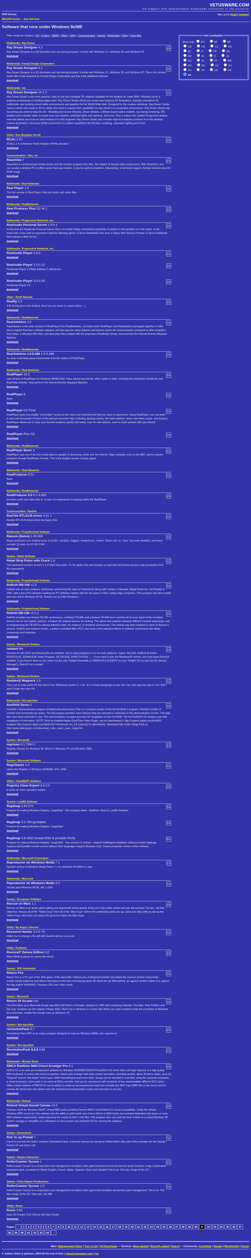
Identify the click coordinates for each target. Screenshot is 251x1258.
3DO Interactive (26, 968)
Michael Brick (30, 1061)
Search (175, 1246)
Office (64, 35)
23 (151, 1226)
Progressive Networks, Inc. (38, 220)
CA (189, 46)
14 (94, 1226)
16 (107, 1226)
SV (230, 65)
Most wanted (140, 1246)
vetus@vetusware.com (79, 1253)
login (234, 14)
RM (229, 60)
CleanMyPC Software (28, 781)
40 (22, 1232)
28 (183, 1226)
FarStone (21, 947)
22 (145, 1226)
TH (189, 70)
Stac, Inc (33, 155)
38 (9, 1232)
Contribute (205, 1246)
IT (214, 56)
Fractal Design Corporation (38, 63)
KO (189, 60)
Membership (231, 1246)
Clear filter (136, 35)
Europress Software (29, 899)
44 (47, 1232)
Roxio (19, 1205)
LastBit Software (28, 801)
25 (164, 1226)
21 (138, 1226)
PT (216, 60)
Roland (26, 1100)
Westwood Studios (28, 644)
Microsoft (23, 739)
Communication (86, 35)
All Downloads (108, 1246)
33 (214, 1226)
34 (221, 1226)
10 (69, 1226)
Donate (218, 1246)
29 (189, 1226)
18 (119, 1226)
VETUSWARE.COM (229, 4)
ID (202, 56)
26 (170, 1226)
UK (216, 70)
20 (132, 1226)
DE (228, 51)
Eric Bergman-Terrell (28, 134)
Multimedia (114, 35)
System (45, 35)
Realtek (32, 511)
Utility (72, 35)
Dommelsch (24, 1132)
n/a (24, 87)
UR (229, 70)
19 (126, 1226)
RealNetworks (30, 204)
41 (28, 1232)
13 (88, 1226)
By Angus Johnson (27, 927)
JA (227, 56)
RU (203, 65)
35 (227, 1226)
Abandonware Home (70, 1246)
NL (189, 51)
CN (203, 46)
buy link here (32, 18)
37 (240, 1226)
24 (157, 1226)
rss (97, 1253)
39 (15, 1232)
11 (75, 1226)
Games (101, 35)
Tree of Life (91, 1246)
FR (214, 51)
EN (202, 41)
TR (202, 70)
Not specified (30, 700)
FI (201, 51)
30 (195, 1226)
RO (189, 65)
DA (229, 46)
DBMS (55, 35)
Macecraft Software (29, 760)
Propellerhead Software (36, 531)
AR (229, 41)
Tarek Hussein (23, 297)
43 (41, 1232)
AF (215, 41)
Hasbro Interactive (28, 1157)
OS (37, 35)
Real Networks (30, 183)
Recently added (159, 1246)
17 (113, 1226)
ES (216, 65)
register (243, 14)
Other (125, 35)
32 (208, 1226)
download (12, 56)
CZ (216, 46)
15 (100, 1226)
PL (202, 60)
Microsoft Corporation (35, 858)
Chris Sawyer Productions (32, 1181)
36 (233, 1226)
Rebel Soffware (26, 556)
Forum (245, 1246)
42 (34, 1232)
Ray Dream (28, 43)
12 (81, 1226)
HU (189, 56)
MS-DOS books (11, 18)
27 (176, 1226)
